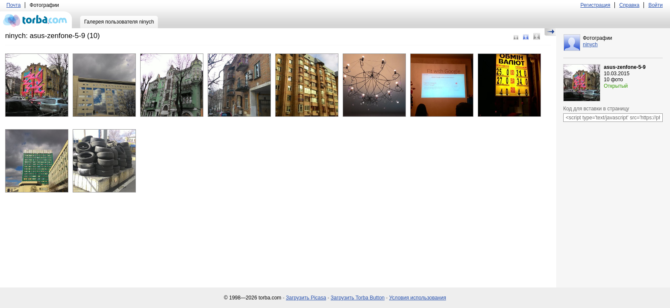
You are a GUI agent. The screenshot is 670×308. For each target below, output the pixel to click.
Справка (629, 5)
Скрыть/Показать (550, 32)
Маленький (516, 37)
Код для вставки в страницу (596, 109)
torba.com (36, 19)
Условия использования (417, 298)
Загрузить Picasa (306, 298)
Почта (13, 5)
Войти (655, 5)
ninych (590, 44)
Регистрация (595, 5)
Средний (526, 37)
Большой (536, 36)
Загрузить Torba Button (358, 298)
